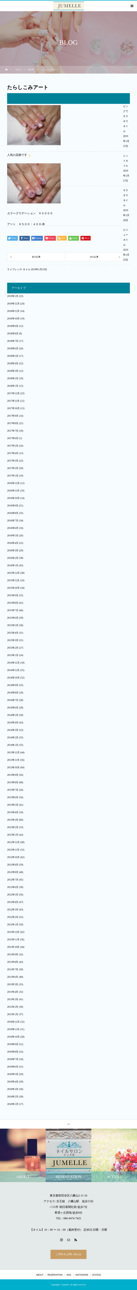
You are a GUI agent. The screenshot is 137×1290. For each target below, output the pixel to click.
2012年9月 (12, 864)
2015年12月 (13, 573)
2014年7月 (12, 700)
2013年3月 (12, 819)
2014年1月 (12, 745)
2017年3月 (12, 460)
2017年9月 (12, 416)
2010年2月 (12, 1096)
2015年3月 (12, 640)
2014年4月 (12, 722)
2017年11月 (13, 401)
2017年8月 (12, 423)
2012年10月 (13, 857)
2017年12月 (13, 393)
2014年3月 (12, 730)
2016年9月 (12, 505)
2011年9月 (12, 954)
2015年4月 (12, 632)
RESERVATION (54, 1275)
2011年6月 (12, 977)
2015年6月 (12, 617)
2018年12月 (13, 303)
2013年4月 (12, 812)
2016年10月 (13, 498)
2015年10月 (13, 588)
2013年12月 (13, 752)
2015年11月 (13, 580)
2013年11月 (13, 760)
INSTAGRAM (81, 1275)
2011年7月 (12, 969)
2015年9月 (12, 595)
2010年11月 (13, 1029)
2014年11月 (13, 670)
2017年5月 (12, 445)
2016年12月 (13, 483)
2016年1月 (12, 565)
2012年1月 (12, 924)
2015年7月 (12, 610)
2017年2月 (12, 468)
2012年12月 (13, 842)
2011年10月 (13, 947)
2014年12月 (13, 662)
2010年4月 (12, 1081)
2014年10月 (13, 677)
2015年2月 (12, 647)
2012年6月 (12, 887)
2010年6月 (12, 1066)
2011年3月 (12, 999)
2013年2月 (12, 827)
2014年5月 (12, 715)
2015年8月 (12, 603)
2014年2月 (12, 737)
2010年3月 (12, 1089)
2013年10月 (13, 767)
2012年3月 (12, 909)
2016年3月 (12, 550)
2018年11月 (13, 311)
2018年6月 (12, 348)
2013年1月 (12, 834)
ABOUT (39, 1275)
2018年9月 (12, 326)
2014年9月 (12, 685)
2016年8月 (12, 513)
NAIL (69, 1275)
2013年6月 (12, 797)
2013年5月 (12, 805)
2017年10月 (13, 408)
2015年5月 (12, 625)
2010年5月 (12, 1074)
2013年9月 (12, 775)
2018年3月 (12, 371)
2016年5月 (12, 535)
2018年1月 (12, 386)
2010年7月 (12, 1059)
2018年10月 (13, 318)
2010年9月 (12, 1044)
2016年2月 (12, 558)
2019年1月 (12, 296)
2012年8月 (12, 872)
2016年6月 (12, 528)
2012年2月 (12, 917)
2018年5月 (12, 356)
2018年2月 (12, 378)
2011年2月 (12, 1007)
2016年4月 (12, 543)
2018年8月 (12, 333)
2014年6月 (12, 707)
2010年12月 (13, 1021)
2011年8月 (12, 962)
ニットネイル (125, 160)
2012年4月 (12, 902)
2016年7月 (12, 520)
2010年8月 (12, 1051)
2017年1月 (12, 475)
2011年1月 (12, 1014)
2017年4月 (12, 453)
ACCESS (96, 1275)
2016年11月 (13, 490)
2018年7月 (12, 341)
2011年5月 (12, 984)
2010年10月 (13, 1036)
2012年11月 (13, 849)
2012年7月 (12, 879)
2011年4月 (12, 992)
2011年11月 (13, 939)
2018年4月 (12, 363)
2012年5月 (12, 894)
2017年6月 (12, 438)
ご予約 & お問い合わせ (68, 1254)
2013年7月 (12, 790)
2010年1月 (12, 1104)
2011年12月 (13, 932)
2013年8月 (12, 782)
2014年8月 (12, 692)
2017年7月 (12, 430)
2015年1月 (12, 655)
